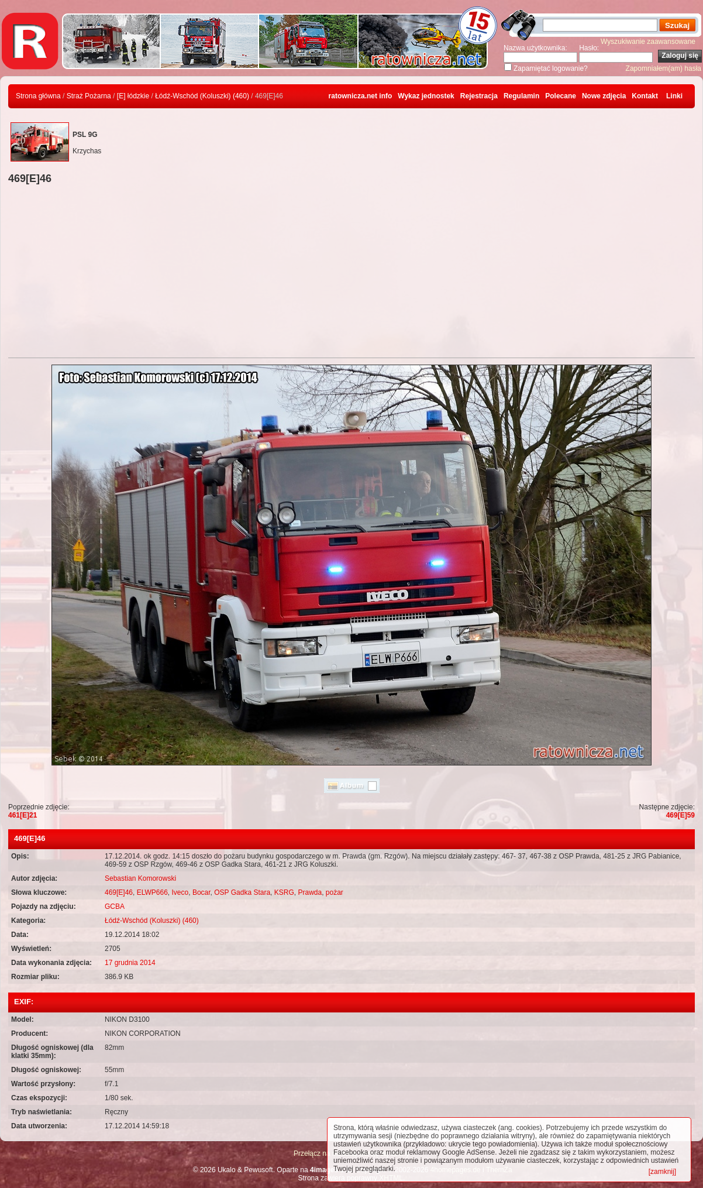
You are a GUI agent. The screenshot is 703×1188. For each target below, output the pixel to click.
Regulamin (521, 96)
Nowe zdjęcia (604, 96)
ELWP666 (152, 892)
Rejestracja (479, 96)
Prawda (310, 892)
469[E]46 (119, 892)
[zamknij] (662, 1172)
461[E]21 (22, 815)
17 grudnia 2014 (130, 963)
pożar (334, 892)
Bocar (201, 892)
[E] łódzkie (133, 96)
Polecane (560, 96)
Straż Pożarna (89, 96)
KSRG (284, 892)
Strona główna (38, 96)
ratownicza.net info (360, 96)
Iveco (180, 892)
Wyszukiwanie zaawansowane (648, 41)
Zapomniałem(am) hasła (663, 68)
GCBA (115, 906)
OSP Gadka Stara (242, 892)
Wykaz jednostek (426, 96)
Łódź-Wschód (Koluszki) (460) (202, 96)
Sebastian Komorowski (140, 878)
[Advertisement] (351, 273)
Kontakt (645, 96)
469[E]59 (680, 815)
